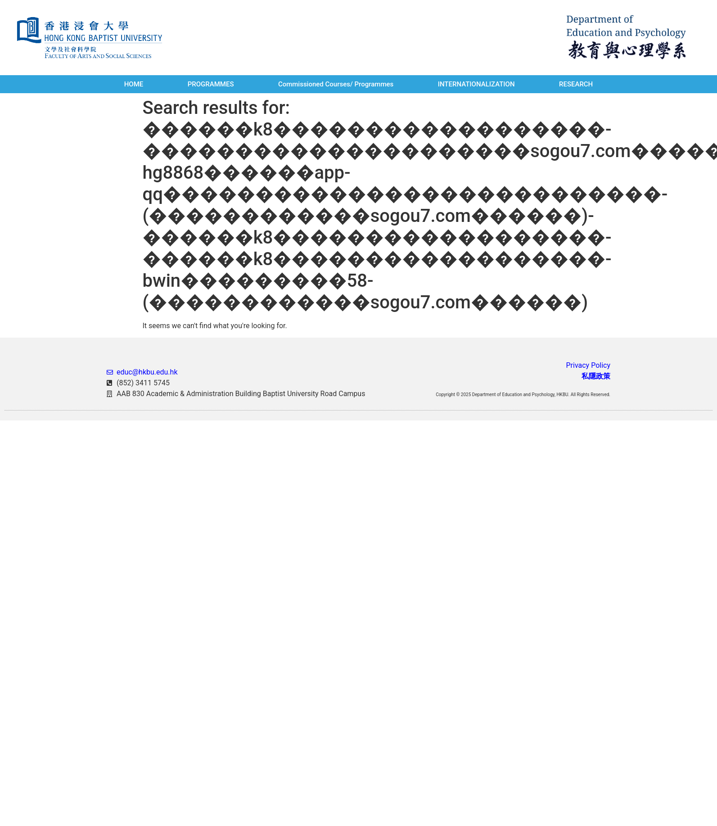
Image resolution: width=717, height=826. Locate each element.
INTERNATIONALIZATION (476, 84)
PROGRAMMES (211, 84)
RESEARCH (576, 84)
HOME (134, 84)
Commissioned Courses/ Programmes (335, 84)
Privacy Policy (588, 365)
